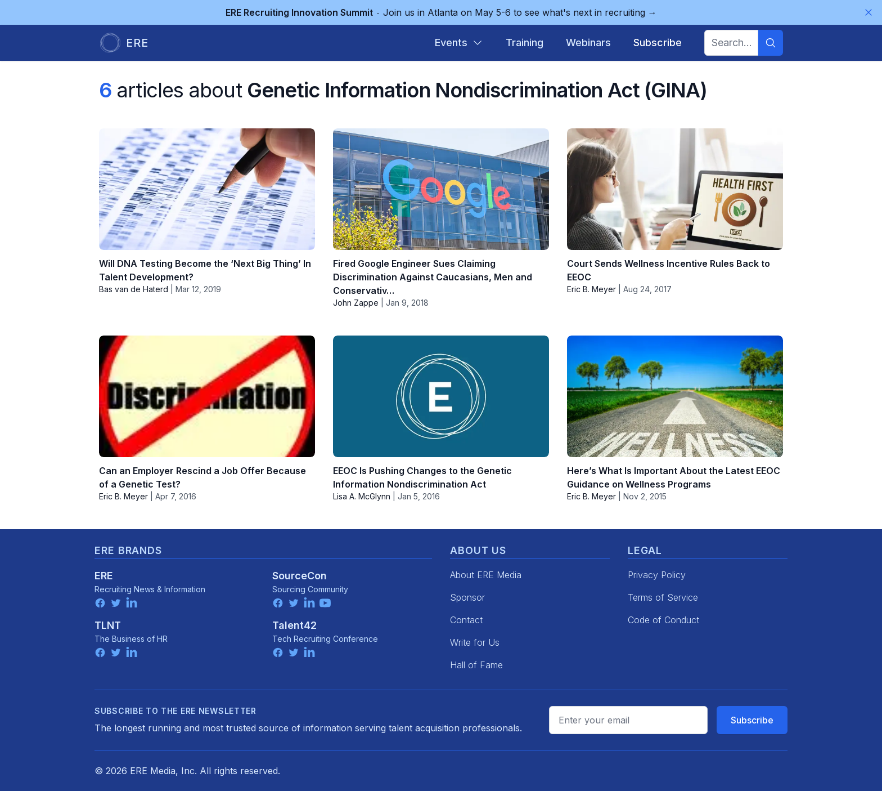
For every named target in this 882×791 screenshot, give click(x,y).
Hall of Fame (476, 665)
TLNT (107, 625)
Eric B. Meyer (591, 289)
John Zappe (356, 302)
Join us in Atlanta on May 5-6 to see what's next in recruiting (441, 12)
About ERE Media (485, 574)
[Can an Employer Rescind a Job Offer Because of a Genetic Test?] (207, 396)
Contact (466, 619)
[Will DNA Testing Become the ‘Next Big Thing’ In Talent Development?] (207, 189)
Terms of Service (663, 597)
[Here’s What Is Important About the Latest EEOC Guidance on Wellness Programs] (675, 396)
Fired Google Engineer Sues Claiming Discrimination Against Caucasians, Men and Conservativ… (432, 277)
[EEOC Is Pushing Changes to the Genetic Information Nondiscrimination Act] (441, 396)
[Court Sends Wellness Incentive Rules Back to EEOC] (675, 189)
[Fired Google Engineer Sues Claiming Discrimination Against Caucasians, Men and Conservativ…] (441, 189)
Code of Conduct (663, 619)
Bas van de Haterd (133, 289)
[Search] (770, 43)
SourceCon (299, 576)
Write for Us (475, 642)
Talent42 (294, 625)
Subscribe (752, 720)
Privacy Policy (657, 574)
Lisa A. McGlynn (361, 496)
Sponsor (467, 597)
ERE (103, 576)
